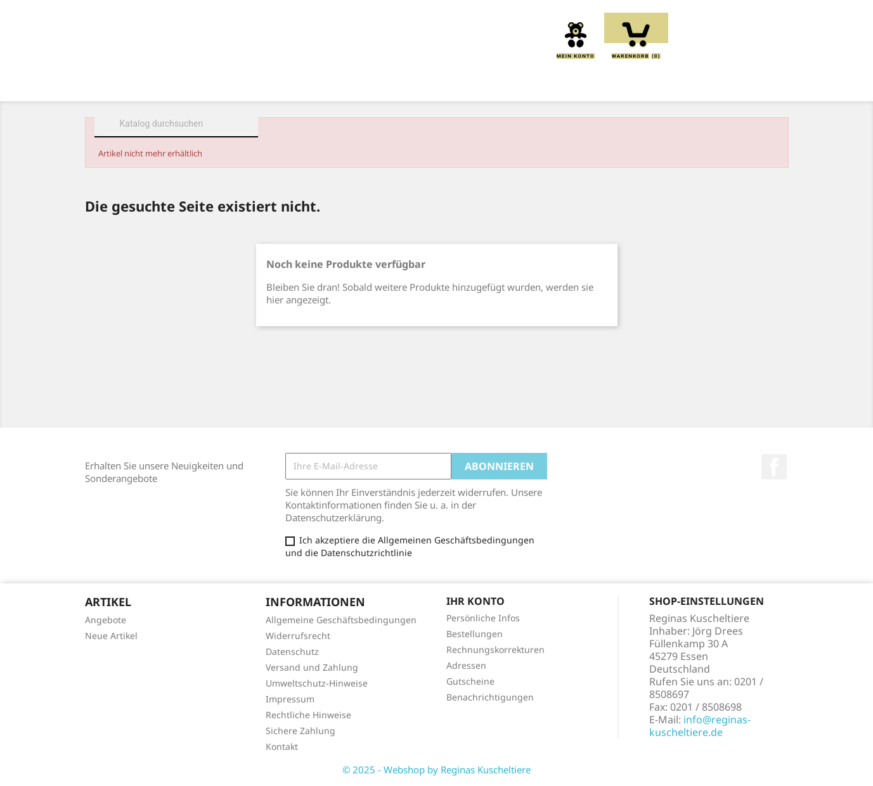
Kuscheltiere (288, 83)
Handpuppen (522, 83)
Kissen (365, 83)
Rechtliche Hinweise (308, 715)
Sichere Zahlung (300, 731)
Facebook (774, 466)
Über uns (204, 83)
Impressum (290, 699)
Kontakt (282, 746)
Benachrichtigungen (490, 697)
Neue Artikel (111, 636)
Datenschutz (292, 651)
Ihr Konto (475, 601)
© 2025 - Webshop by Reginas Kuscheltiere (436, 769)
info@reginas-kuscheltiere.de (700, 726)
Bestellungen (474, 634)
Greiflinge (436, 83)
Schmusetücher (621, 83)
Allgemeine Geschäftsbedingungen (341, 620)
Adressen (466, 665)
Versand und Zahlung (312, 667)
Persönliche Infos (483, 618)
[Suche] (176, 123)
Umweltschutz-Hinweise (317, 683)
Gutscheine (470, 681)
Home (141, 83)
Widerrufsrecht (298, 636)
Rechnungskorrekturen (495, 649)
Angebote (105, 620)
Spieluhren (717, 83)
